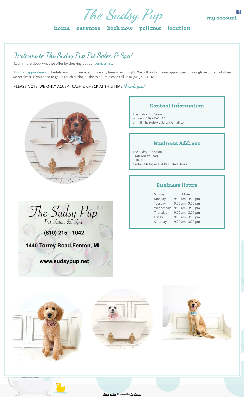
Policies (150, 28)
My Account (222, 18)
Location (179, 28)
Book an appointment (30, 72)
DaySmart (135, 394)
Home (62, 28)
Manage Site (109, 394)
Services (88, 28)
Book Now (120, 28)
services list (103, 63)
